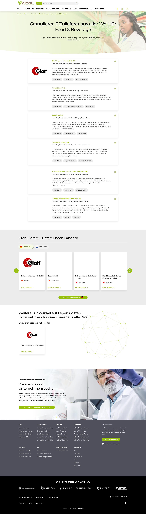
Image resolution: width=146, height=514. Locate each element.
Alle (38, 3)
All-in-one (77, 466)
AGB (30, 503)
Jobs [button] (75, 9)
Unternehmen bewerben (45, 437)
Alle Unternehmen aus (73, 297)
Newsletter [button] (99, 9)
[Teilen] (117, 9)
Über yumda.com (52, 497)
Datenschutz (39, 503)
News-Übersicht (24, 437)
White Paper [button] (66, 9)
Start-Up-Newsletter (25, 434)
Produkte (77, 454)
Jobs (75, 460)
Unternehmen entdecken (45, 428)
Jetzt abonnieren (111, 439)
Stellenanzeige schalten (45, 457)
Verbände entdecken (43, 434)
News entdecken (24, 428)
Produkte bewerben (62, 437)
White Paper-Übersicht (81, 440)
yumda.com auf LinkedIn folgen (111, 444)
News (76, 451)
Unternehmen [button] (29, 9)
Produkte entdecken (62, 428)
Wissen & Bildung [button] (86, 9)
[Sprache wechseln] (122, 9)
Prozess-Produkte (61, 434)
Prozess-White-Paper (81, 434)
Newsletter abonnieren (26, 431)
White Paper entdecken (81, 428)
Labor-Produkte (61, 431)
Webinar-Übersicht (25, 457)
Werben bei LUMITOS (25, 497)
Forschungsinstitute (62, 451)
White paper (78, 457)
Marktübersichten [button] (53, 9)
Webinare (77, 463)
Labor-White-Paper (80, 431)
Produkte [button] (40, 9)
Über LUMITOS (39, 497)
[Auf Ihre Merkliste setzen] (115, 61)
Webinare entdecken (25, 451)
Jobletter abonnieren (44, 454)
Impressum (22, 503)
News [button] (19, 9)
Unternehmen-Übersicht (45, 440)
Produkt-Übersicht (62, 440)
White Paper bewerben (81, 437)
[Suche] (76, 3)
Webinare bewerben (25, 454)
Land (102, 38)
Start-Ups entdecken (43, 431)
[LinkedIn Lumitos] (126, 503)
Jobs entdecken (42, 451)
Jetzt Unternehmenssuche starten (36, 407)
